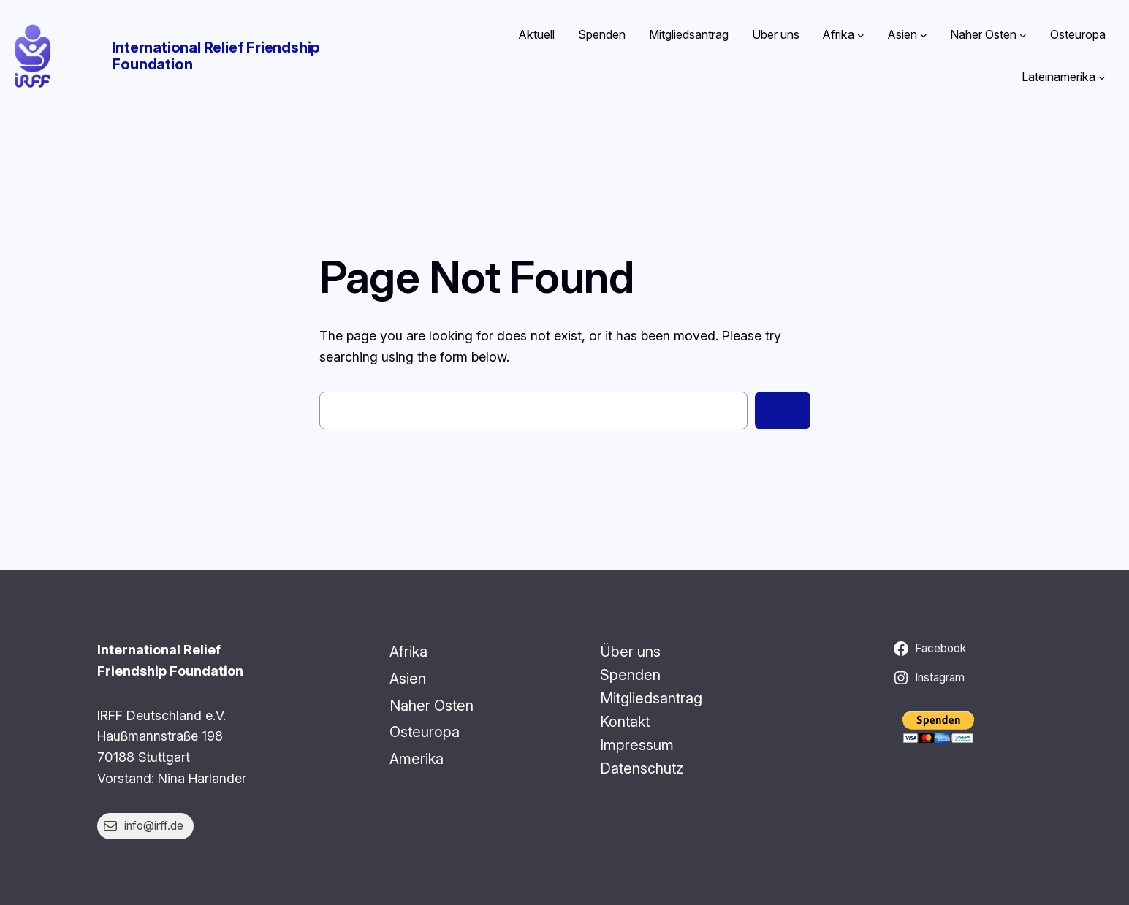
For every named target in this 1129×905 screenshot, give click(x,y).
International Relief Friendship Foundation (216, 56)
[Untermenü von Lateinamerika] (1102, 77)
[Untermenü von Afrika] (860, 35)
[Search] (782, 410)
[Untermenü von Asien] (923, 35)
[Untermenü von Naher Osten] (1023, 35)
